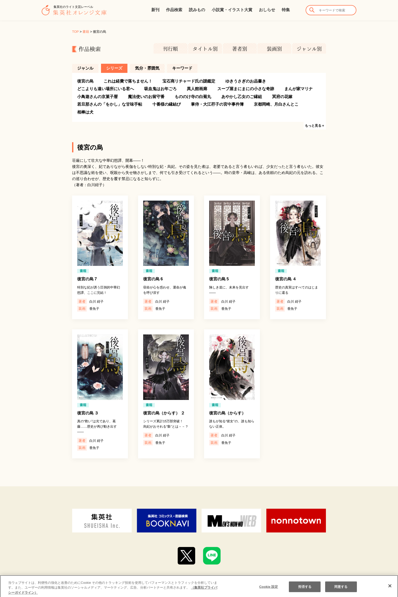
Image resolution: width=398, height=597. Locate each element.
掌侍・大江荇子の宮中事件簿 (217, 104)
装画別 (274, 48)
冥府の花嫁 (282, 96)
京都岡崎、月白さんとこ (276, 104)
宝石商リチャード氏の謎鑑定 (188, 81)
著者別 (239, 48)
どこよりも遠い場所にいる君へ (105, 89)
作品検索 (174, 10)
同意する (341, 591)
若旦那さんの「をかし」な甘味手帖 (109, 104)
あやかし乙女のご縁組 (241, 96)
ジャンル (85, 68)
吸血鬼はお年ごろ (160, 89)
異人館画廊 (197, 89)
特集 (286, 10)
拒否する (305, 591)
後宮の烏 (85, 81)
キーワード (182, 68)
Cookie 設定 (268, 591)
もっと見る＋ (315, 125)
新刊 (155, 10)
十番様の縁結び (166, 104)
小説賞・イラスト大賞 (232, 10)
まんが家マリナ (298, 89)
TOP (75, 32)
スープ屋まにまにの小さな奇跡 (245, 89)
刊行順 (170, 48)
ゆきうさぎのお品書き (245, 81)
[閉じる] (389, 590)
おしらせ (267, 10)
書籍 (85, 32)
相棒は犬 (85, 112)
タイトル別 (205, 48)
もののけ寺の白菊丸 (193, 96)
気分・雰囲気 (147, 68)
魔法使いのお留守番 (146, 96)
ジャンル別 (309, 48)
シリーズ (114, 68)
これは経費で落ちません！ (128, 81)
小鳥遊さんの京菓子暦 (97, 96)
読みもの (197, 10)
